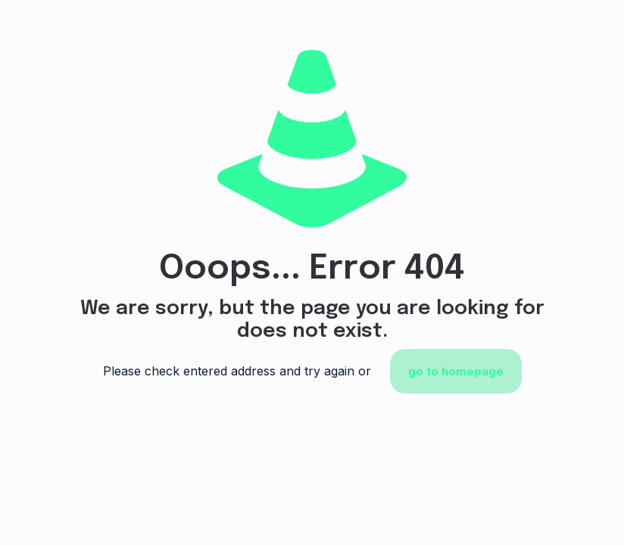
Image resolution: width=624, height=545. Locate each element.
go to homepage (456, 371)
